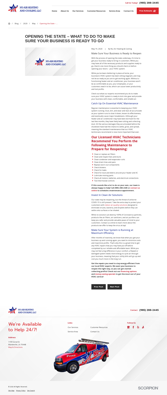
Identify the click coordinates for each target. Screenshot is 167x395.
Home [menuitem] (54, 11)
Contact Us (94, 331)
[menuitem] (11, 391)
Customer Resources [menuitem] (96, 11)
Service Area (73, 331)
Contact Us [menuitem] (129, 11)
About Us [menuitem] (65, 11)
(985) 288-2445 (149, 3)
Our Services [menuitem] (78, 11)
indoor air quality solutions (116, 205)
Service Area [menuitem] (114, 11)
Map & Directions (15, 347)
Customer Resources (99, 327)
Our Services (73, 327)
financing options (129, 271)
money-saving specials (105, 274)
